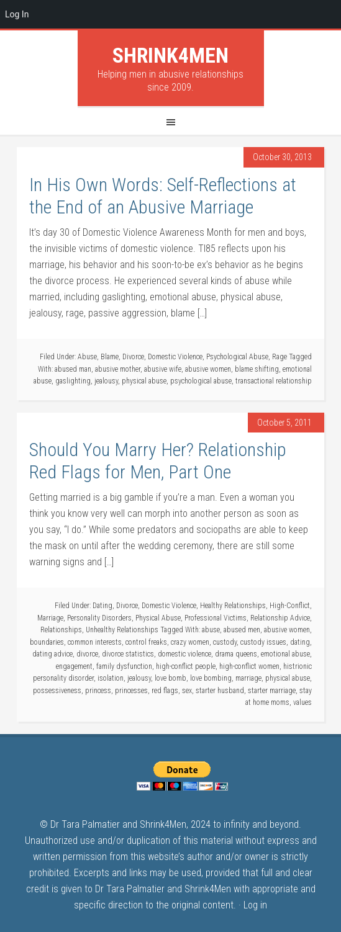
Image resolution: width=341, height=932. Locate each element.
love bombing (211, 678)
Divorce (133, 356)
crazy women (190, 642)
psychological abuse (201, 381)
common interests (95, 642)
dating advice (52, 654)
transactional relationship (273, 381)
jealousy (106, 381)
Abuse (87, 356)
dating (300, 642)
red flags (165, 690)
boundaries (47, 642)
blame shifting (257, 369)
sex (187, 690)
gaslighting (73, 381)
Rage (279, 356)
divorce (87, 654)
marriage (248, 678)
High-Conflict (290, 605)
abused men (242, 629)
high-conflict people (186, 666)
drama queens (236, 654)
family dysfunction (124, 666)
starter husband (220, 690)
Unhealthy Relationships (122, 629)
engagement (74, 666)
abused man (73, 369)
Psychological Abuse (237, 356)
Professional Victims (215, 618)
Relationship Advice (280, 618)
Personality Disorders (99, 618)
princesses (131, 690)
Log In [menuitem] (17, 14)
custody (225, 642)
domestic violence (184, 654)
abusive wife (162, 369)
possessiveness (57, 690)
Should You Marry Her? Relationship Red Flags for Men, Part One (157, 461)
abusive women (208, 369)
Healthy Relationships (233, 605)
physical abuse (144, 381)
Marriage (50, 618)
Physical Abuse (158, 618)
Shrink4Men (170, 55)
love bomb (170, 678)
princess (98, 690)
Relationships (61, 629)
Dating (102, 605)
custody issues (263, 642)
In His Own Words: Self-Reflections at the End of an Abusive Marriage (162, 196)
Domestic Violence (175, 356)
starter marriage (272, 690)
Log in (255, 905)
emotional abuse (285, 654)
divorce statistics (128, 654)
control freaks (146, 642)
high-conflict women (249, 666)
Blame (110, 356)
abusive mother (117, 369)
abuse (211, 629)
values (302, 702)
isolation (111, 678)
